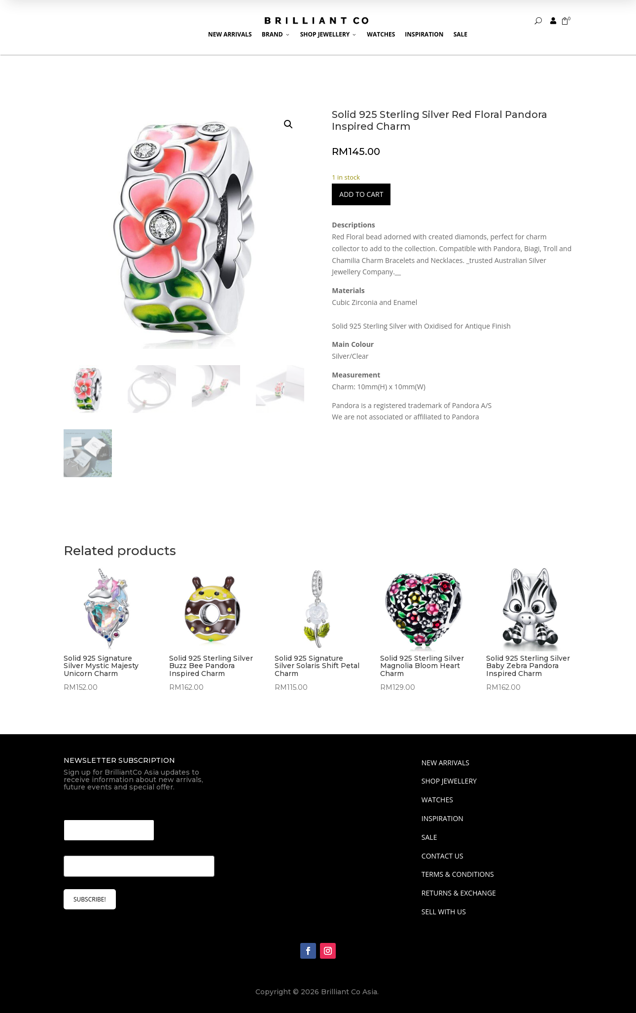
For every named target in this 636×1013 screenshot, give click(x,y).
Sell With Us (444, 911)
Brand (276, 34)
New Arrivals (230, 34)
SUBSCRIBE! (89, 899)
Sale (460, 34)
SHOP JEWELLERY (449, 781)
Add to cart (361, 194)
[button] (288, 124)
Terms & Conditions (458, 874)
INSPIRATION (442, 818)
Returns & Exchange (459, 893)
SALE (429, 837)
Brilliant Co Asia (349, 991)
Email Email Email (98, 807)
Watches (381, 34)
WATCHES (437, 799)
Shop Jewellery (328, 34)
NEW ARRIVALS (445, 762)
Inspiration (424, 34)
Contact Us (442, 856)
